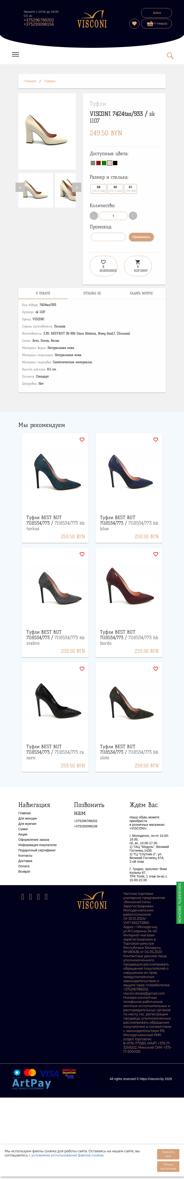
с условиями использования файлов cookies (66, 1155)
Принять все (168, 1154)
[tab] (42, 293)
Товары (50, 81)
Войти (157, 13)
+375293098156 (39, 24)
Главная (30, 81)
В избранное (108, 266)
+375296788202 (39, 20)
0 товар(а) (157, 23)
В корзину (141, 266)
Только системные (168, 1166)
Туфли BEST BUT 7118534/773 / (55, 523)
